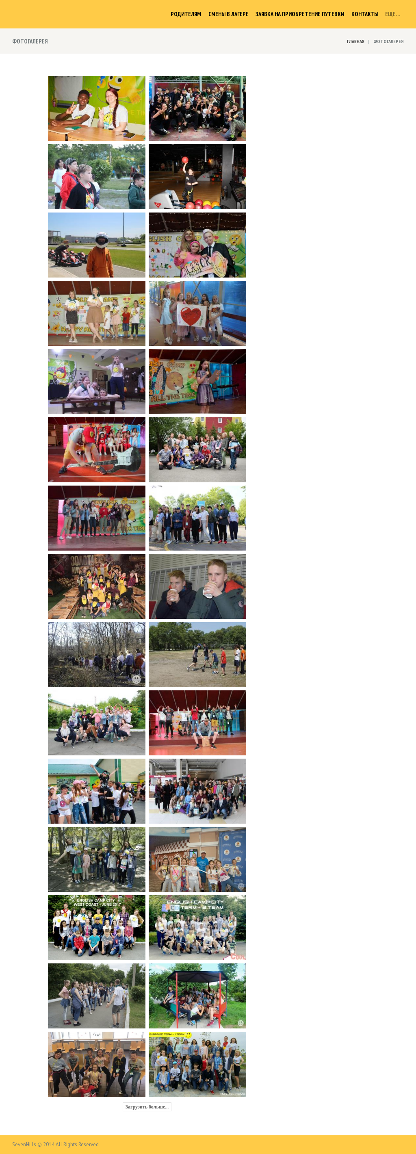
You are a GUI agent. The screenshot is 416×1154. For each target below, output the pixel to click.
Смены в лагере (228, 14)
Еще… (392, 14)
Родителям (186, 14)
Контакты (364, 14)
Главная (355, 41)
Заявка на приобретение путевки (300, 14)
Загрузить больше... (147, 1107)
